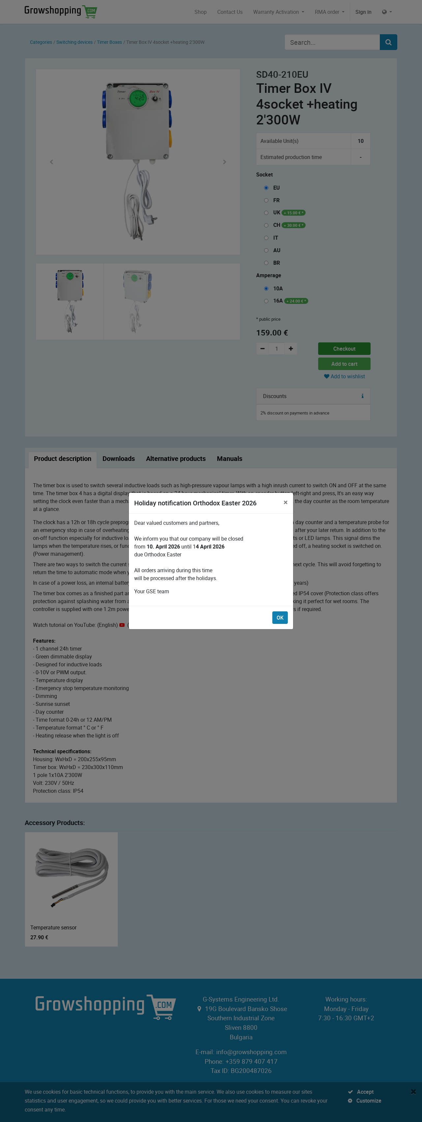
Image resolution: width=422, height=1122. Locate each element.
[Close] (285, 502)
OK (280, 617)
